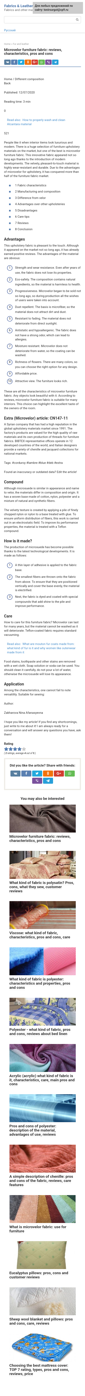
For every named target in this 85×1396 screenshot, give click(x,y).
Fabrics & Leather (18, 6)
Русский (10, 30)
